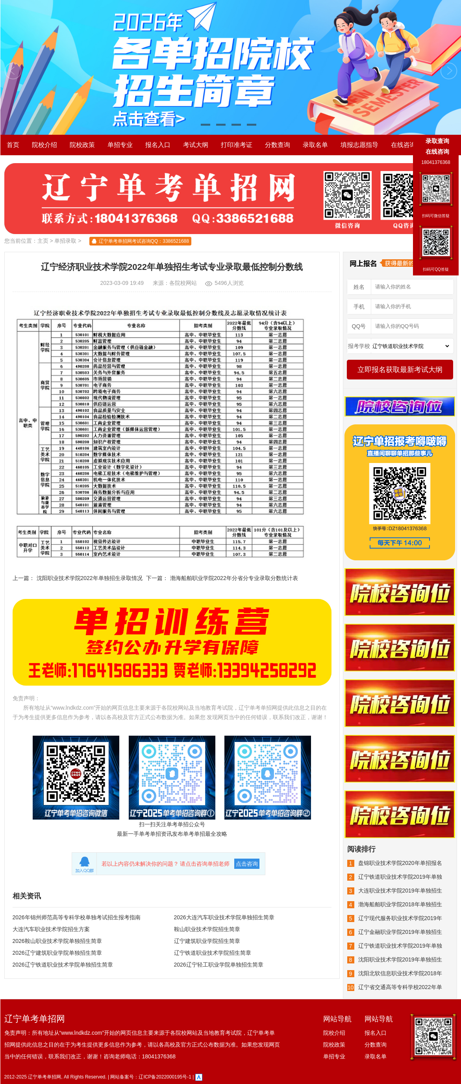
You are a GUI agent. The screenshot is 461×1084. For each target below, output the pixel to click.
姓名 (359, 287)
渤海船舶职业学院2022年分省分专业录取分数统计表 (234, 578)
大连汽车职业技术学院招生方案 (51, 929)
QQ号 (359, 326)
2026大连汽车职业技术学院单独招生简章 (224, 917)
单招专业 (120, 144)
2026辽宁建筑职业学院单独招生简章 (57, 953)
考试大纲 (195, 144)
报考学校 (359, 346)
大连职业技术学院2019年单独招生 (400, 890)
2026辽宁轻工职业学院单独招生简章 (218, 964)
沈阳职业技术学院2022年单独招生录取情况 (90, 578)
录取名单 (315, 144)
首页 (13, 144)
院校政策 (82, 144)
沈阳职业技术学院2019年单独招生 (400, 959)
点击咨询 (247, 864)
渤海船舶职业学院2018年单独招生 (400, 904)
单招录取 (65, 241)
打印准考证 (236, 144)
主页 (42, 241)
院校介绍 (44, 144)
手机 (359, 306)
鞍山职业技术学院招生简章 (207, 929)
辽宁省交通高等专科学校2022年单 (400, 987)
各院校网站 (183, 283)
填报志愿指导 (359, 144)
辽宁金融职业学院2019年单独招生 (400, 932)
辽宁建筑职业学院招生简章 (207, 941)
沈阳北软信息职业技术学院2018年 (400, 973)
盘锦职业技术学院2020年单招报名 (400, 863)
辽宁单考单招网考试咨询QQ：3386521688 (144, 241)
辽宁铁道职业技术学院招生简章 (212, 953)
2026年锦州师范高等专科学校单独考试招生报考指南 (77, 917)
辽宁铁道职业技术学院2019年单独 (400, 877)
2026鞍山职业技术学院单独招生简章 (57, 941)
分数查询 (277, 144)
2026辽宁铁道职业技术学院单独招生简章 (63, 964)
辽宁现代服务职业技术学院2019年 (400, 918)
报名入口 (157, 144)
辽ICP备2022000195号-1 (165, 1077)
